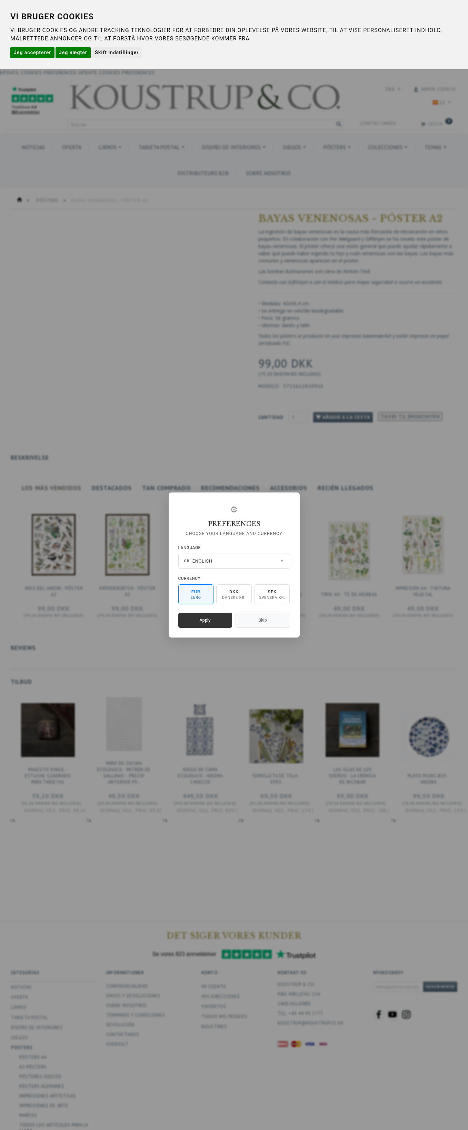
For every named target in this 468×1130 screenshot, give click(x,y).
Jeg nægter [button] (73, 52)
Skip (262, 620)
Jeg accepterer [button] (32, 52)
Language (189, 547)
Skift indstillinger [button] (117, 52)
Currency (189, 578)
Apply (205, 620)
